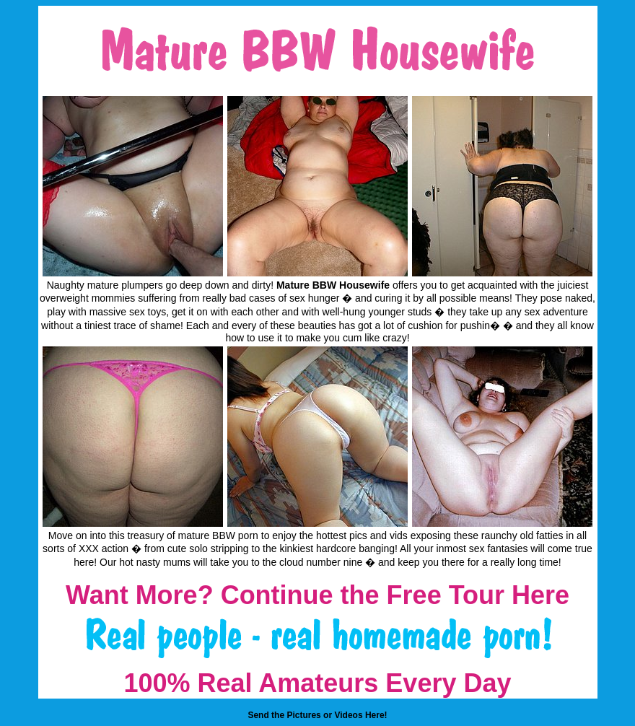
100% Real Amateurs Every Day (318, 683)
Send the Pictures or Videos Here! (317, 715)
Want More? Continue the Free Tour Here (317, 595)
